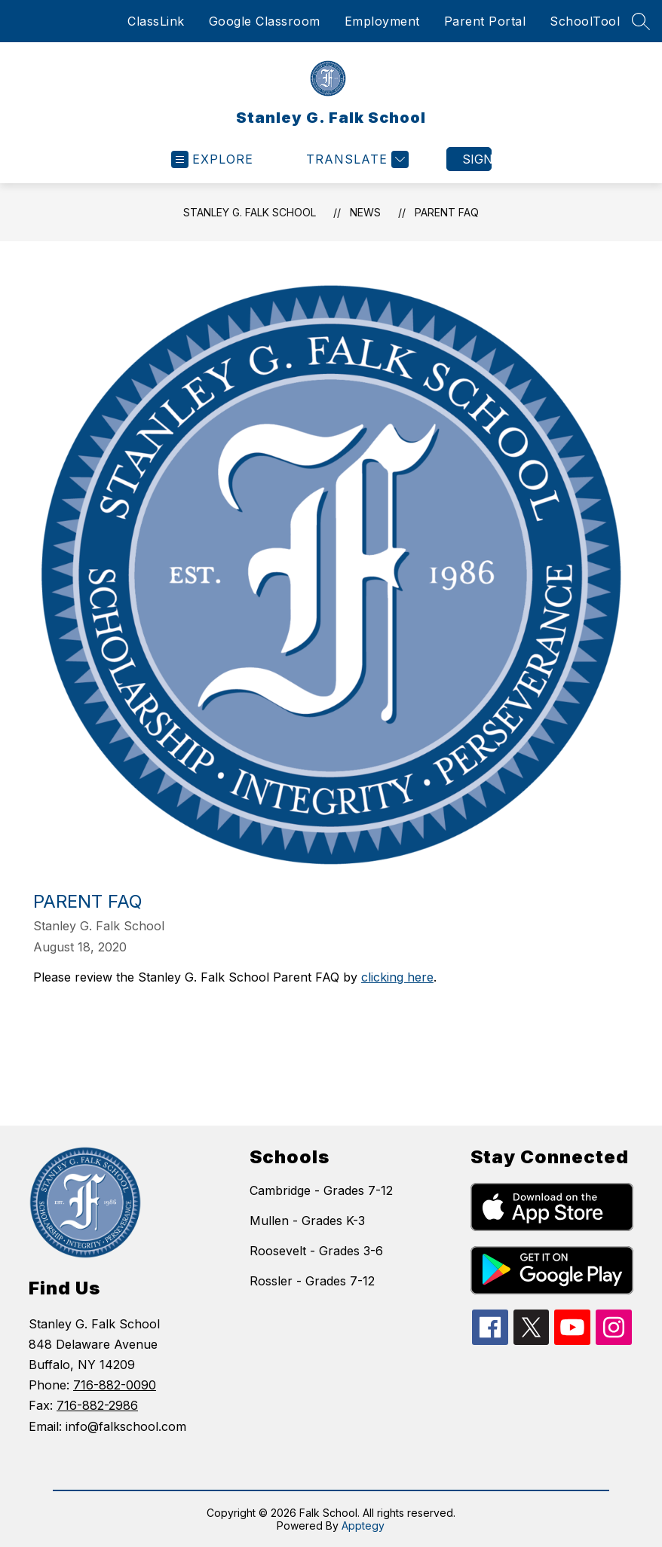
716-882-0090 (114, 1384)
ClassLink (156, 21)
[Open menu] (212, 159)
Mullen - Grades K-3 (307, 1220)
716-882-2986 (97, 1405)
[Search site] (641, 21)
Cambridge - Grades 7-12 (321, 1190)
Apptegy (363, 1525)
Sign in (477, 159)
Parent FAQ (447, 212)
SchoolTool (585, 21)
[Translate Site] (355, 159)
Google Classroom (264, 21)
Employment (382, 21)
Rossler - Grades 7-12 (312, 1280)
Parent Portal (485, 21)
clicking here (397, 977)
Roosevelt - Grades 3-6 (316, 1250)
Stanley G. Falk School (249, 212)
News (365, 212)
